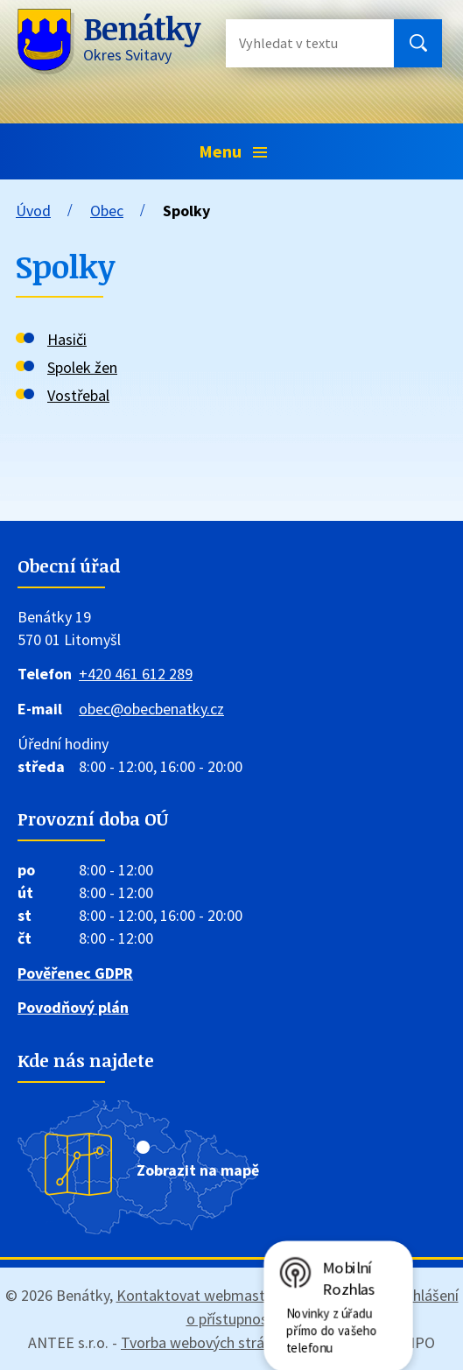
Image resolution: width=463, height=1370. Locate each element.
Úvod (33, 210)
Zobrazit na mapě (198, 1170)
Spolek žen (82, 367)
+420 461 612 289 (136, 674)
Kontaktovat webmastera (201, 1295)
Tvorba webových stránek (204, 1342)
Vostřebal (78, 395)
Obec (106, 210)
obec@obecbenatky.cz (151, 709)
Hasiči (67, 339)
